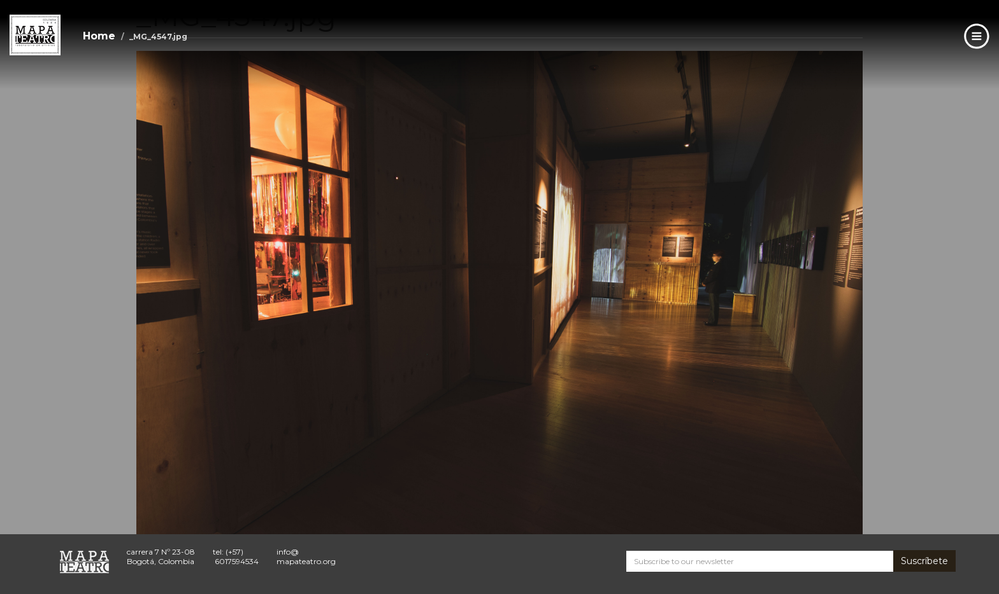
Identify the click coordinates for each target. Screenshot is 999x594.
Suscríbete (924, 561)
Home (99, 36)
